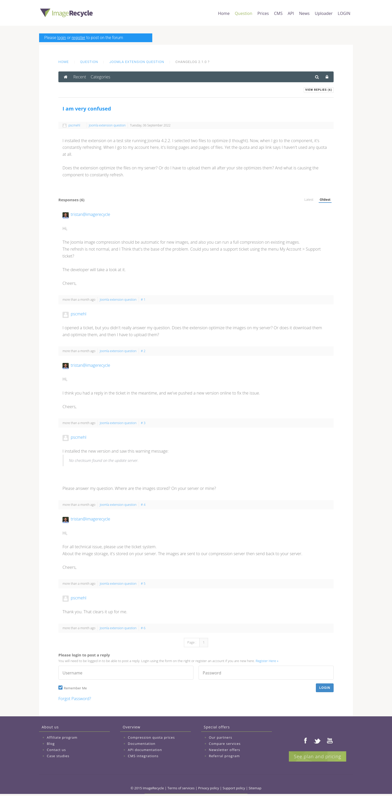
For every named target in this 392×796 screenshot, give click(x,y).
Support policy (234, 788)
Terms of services (180, 788)
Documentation (141, 743)
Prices (263, 13)
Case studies (58, 756)
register (78, 37)
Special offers (217, 727)
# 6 (143, 628)
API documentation (145, 749)
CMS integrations (143, 756)
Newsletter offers (224, 749)
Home (223, 13)
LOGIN (344, 13)
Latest (308, 199)
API (291, 13)
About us (50, 727)
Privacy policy (208, 788)
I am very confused (87, 108)
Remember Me (75, 688)
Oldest (325, 199)
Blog (51, 743)
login (61, 37)
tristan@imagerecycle (90, 214)
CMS (278, 13)
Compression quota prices (151, 737)
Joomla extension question (136, 62)
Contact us (56, 749)
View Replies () (318, 90)
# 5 (143, 583)
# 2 (143, 351)
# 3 (143, 423)
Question (243, 13)
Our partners (220, 737)
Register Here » (267, 660)
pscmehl (74, 125)
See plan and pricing (317, 756)
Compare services (225, 743)
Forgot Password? (74, 698)
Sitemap (255, 788)
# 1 (143, 299)
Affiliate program (62, 737)
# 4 (143, 504)
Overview (131, 727)
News (304, 13)
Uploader (324, 13)
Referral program (224, 756)
